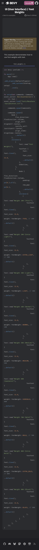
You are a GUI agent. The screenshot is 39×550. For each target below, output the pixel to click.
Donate (29, 3)
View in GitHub (31, 15)
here (24, 48)
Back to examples (8, 15)
